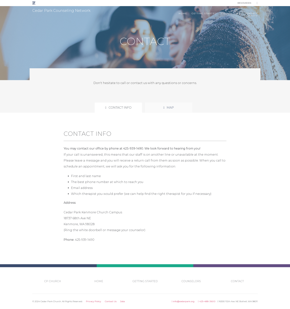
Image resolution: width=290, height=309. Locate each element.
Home (183, 13)
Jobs (122, 301)
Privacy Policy (93, 301)
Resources (244, 3)
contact (251, 13)
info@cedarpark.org (183, 301)
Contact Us (111, 301)
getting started (204, 13)
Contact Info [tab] (118, 107)
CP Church (52, 281)
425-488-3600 (206, 301)
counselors (230, 13)
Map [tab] (168, 107)
